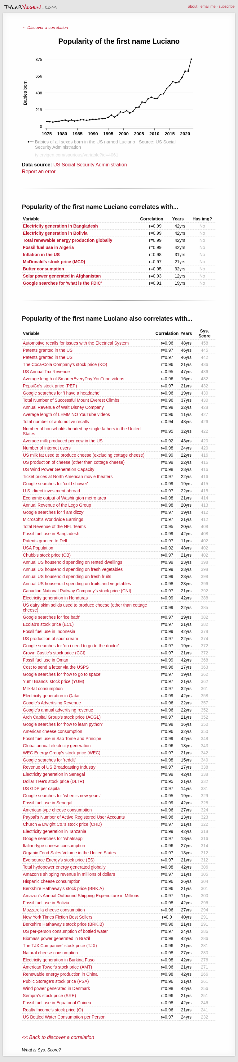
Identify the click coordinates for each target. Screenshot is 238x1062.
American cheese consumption (52, 731)
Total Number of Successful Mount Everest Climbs (71, 400)
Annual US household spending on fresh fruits (67, 576)
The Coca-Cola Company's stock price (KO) (65, 364)
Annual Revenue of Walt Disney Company (63, 407)
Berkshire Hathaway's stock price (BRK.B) (63, 924)
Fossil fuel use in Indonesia (49, 631)
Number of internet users (47, 447)
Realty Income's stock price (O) (53, 1009)
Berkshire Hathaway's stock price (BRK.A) (63, 888)
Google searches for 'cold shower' (55, 483)
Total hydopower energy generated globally (64, 867)
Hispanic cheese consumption (52, 881)
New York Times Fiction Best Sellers (57, 917)
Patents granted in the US (48, 350)
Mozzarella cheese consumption (54, 909)
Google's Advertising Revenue (52, 702)
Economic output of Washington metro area (64, 497)
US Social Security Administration (90, 164)
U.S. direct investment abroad (51, 490)
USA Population (38, 547)
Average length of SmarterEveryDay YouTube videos (73, 378)
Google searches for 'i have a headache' (61, 393)
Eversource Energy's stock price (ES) (59, 859)
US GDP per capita (41, 788)
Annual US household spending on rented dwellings (72, 562)
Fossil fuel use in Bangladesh (51, 533)
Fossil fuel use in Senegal (48, 802)
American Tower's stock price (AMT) (57, 967)
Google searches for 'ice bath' (51, 617)
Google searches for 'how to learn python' (63, 724)
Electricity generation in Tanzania (54, 831)
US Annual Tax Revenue (46, 371)
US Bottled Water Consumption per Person (64, 1017)
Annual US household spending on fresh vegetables (73, 569)
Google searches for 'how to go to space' (62, 674)
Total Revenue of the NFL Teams (54, 526)
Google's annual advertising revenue (58, 709)
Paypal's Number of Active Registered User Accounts (74, 817)
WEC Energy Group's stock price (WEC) (61, 752)
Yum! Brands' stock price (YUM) (53, 681)
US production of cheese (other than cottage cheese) (74, 462)
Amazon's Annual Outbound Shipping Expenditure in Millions (81, 895)
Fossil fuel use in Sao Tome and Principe (62, 738)
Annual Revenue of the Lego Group (57, 505)
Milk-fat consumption (43, 688)
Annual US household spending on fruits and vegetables (77, 583)
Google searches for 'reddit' (49, 759)
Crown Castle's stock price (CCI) (54, 652)
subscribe (227, 6)
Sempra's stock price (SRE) (49, 995)
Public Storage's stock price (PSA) (56, 981)
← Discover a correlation (45, 27)
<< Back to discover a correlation (58, 1037)
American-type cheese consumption (57, 809)
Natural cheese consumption (50, 952)
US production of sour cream (50, 638)
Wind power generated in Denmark (56, 988)
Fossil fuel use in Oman (45, 660)
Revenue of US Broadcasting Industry (59, 767)
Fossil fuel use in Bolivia (46, 902)
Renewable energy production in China (60, 974)
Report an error (39, 171)
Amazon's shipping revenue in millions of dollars (69, 874)
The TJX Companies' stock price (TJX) (60, 945)
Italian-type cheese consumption (54, 845)
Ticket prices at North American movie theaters (68, 476)
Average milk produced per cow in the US (63, 440)
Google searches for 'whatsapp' (53, 838)
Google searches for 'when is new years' (61, 795)
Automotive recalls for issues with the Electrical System (76, 343)
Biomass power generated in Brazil (56, 938)
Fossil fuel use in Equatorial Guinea (57, 1002)
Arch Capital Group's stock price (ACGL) (62, 717)
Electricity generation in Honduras (55, 597)
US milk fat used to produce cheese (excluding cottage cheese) (83, 455)
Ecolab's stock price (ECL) (48, 624)
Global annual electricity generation (57, 745)
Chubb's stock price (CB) (47, 555)
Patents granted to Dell (45, 540)
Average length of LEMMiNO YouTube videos (66, 414)
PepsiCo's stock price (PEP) (50, 385)
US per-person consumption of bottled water (65, 931)
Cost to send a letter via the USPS (56, 667)
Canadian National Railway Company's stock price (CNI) (77, 590)
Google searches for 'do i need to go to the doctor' (71, 645)
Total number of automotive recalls (56, 421)
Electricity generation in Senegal (54, 774)
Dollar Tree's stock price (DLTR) (53, 781)
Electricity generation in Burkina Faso (59, 959)
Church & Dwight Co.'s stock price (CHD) (62, 824)
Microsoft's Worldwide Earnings (53, 519)
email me (208, 6)
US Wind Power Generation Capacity (58, 469)
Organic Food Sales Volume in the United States (69, 852)
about (192, 6)
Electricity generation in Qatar (51, 695)
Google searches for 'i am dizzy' (53, 512)
